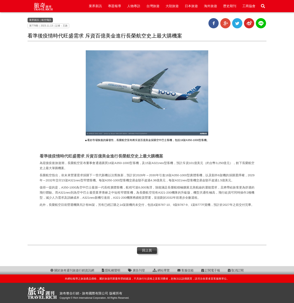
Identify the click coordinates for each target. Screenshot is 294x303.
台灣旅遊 (152, 6)
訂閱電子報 (210, 270)
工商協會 (248, 6)
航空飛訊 (46, 20)
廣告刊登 (136, 270)
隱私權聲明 (111, 270)
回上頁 (147, 250)
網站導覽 (161, 270)
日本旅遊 (191, 6)
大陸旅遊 (172, 6)
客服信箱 (185, 270)
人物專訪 (133, 6)
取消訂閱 (236, 270)
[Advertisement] (147, 225)
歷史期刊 (229, 6)
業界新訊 (95, 6)
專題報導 (114, 6)
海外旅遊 (210, 6)
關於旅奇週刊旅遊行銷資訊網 (72, 270)
